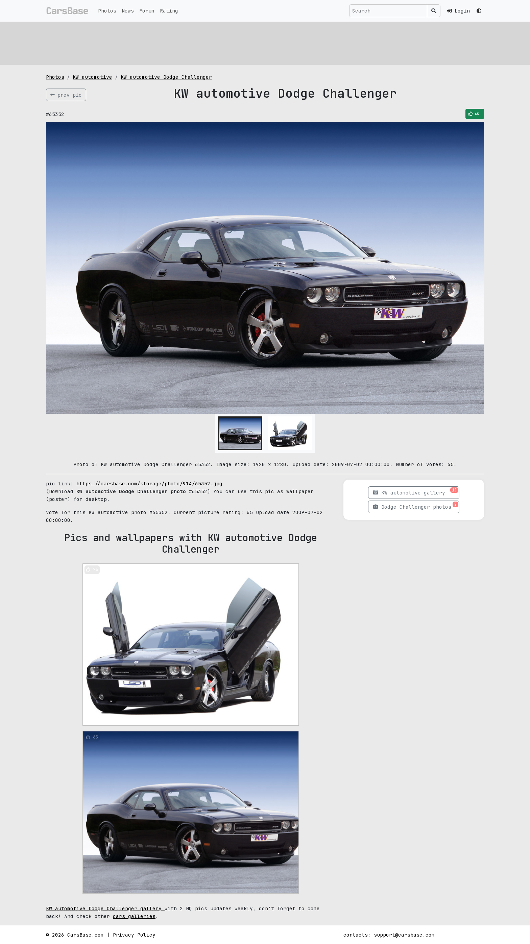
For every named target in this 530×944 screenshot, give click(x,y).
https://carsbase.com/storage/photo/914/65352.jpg (149, 483)
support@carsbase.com (404, 934)
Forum (146, 10)
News (128, 10)
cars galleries (134, 916)
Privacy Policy (134, 934)
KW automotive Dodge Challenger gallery (105, 908)
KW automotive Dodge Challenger (166, 77)
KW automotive (92, 77)
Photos (107, 10)
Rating (169, 10)
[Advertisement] (249, 42)
